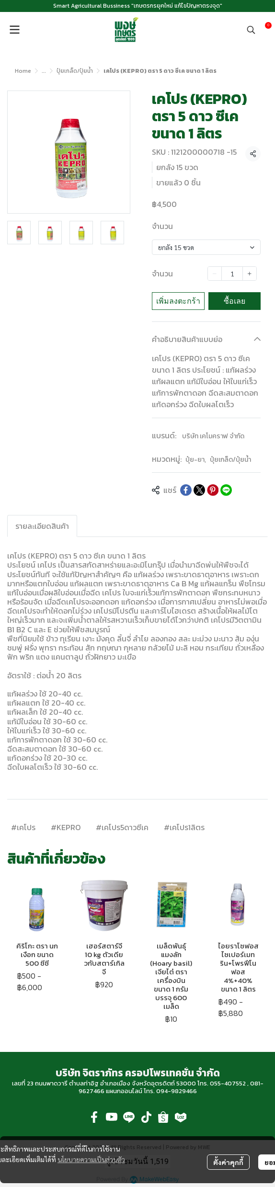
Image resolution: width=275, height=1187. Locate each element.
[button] (251, 29)
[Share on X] (199, 490)
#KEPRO (65, 827)
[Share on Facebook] (186, 490)
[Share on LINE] (226, 490)
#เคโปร (23, 827)
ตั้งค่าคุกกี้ (228, 1162)
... (44, 71)
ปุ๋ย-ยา (195, 460)
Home (23, 71)
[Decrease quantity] (214, 273)
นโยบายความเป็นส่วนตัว (91, 1159)
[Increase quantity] (249, 273)
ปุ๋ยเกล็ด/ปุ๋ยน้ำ (75, 71)
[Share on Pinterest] (212, 490)
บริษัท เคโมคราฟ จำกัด (213, 436)
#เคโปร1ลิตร (184, 827)
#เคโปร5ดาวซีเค (122, 827)
